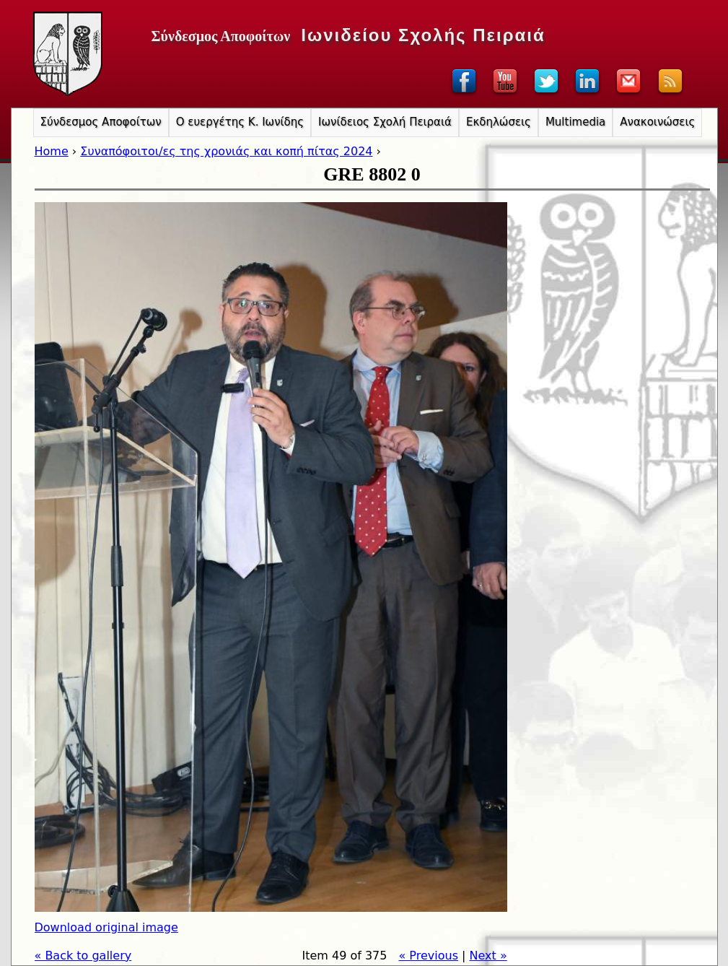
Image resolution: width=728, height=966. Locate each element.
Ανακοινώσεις (657, 122)
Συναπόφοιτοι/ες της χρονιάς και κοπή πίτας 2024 (226, 151)
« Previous (428, 955)
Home (52, 151)
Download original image (106, 927)
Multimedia (575, 122)
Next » (488, 955)
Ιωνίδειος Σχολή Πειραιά (385, 122)
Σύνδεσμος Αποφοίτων (101, 122)
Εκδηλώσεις (498, 122)
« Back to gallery (83, 955)
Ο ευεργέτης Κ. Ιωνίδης (240, 122)
